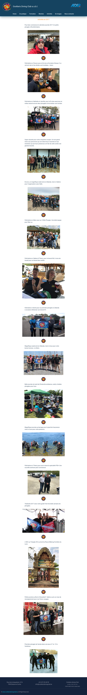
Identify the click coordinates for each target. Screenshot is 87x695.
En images (58, 14)
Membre (41, 14)
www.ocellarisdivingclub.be (10, 692)
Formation (32, 14)
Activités (49, 14)
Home (14, 14)
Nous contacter (69, 14)
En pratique (22, 14)
